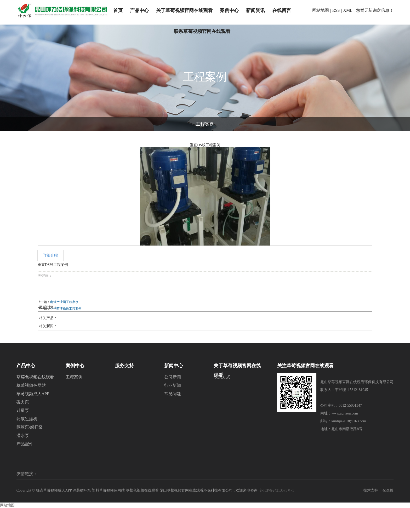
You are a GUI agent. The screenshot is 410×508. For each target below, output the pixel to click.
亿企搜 (388, 490)
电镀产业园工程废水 (64, 302)
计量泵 (22, 410)
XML (348, 10)
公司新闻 (172, 377)
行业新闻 (172, 385)
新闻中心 (173, 365)
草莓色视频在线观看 (35, 377)
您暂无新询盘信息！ (375, 10)
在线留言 (281, 10)
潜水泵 (22, 435)
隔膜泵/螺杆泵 (29, 427)
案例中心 (229, 10)
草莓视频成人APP (32, 394)
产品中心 (139, 10)
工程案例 (205, 124)
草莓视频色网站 (31, 385)
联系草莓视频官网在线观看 (202, 31)
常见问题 (172, 394)
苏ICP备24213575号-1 (277, 490)
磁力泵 (22, 402)
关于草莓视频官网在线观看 (184, 10)
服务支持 (124, 365)
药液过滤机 (26, 419)
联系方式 (222, 377)
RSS (336, 10)
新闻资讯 (255, 10)
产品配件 (24, 444)
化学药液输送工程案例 (66, 309)
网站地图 (320, 10)
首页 (118, 10)
